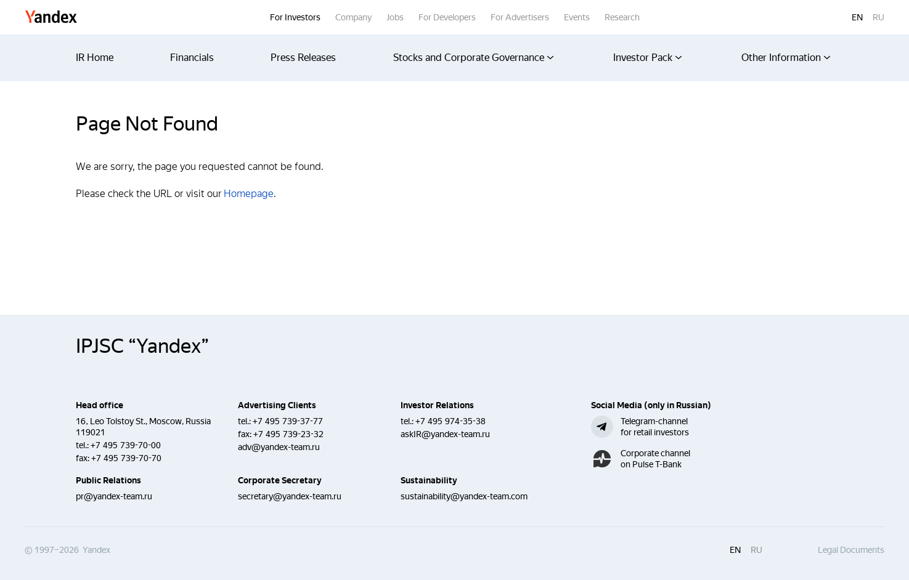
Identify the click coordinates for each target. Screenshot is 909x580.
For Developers (447, 17)
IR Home (94, 57)
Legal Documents (851, 550)
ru (878, 17)
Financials (192, 57)
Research (622, 17)
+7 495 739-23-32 (288, 434)
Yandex (51, 17)
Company (353, 17)
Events (577, 17)
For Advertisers (520, 17)
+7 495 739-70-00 (126, 445)
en (857, 17)
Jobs (395, 17)
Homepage (249, 193)
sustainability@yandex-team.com (464, 496)
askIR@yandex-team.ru (445, 434)
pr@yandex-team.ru (114, 496)
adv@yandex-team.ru (279, 447)
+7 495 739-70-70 (126, 458)
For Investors (295, 17)
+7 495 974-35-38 (450, 421)
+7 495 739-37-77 (288, 421)
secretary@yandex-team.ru (289, 496)
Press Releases (303, 57)
